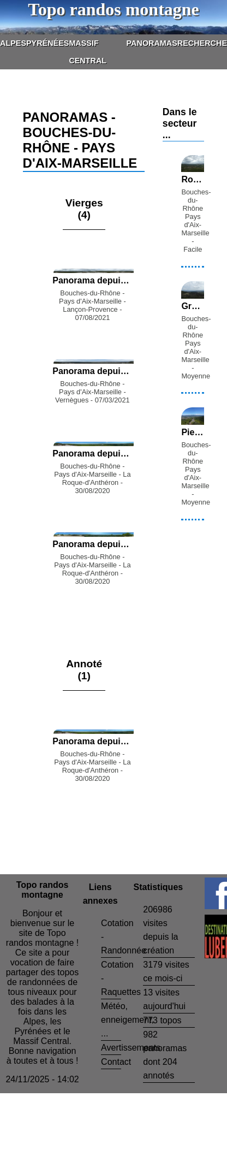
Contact (116, 1061)
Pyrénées (47, 43)
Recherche (202, 43)
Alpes (13, 43)
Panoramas (152, 43)
